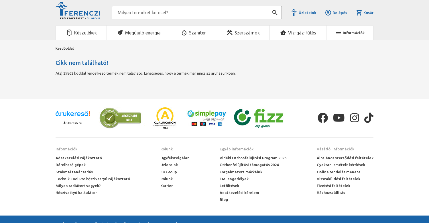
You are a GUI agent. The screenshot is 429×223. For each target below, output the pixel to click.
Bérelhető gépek (71, 165)
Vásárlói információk (335, 149)
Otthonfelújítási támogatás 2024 (249, 165)
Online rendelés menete (339, 172)
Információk (66, 149)
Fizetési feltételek (333, 186)
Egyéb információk (236, 149)
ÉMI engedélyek (234, 179)
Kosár (364, 12)
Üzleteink (307, 13)
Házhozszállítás (331, 193)
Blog (224, 199)
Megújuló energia (143, 32)
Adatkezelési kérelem (239, 193)
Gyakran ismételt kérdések (341, 165)
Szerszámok (247, 32)
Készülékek (85, 32)
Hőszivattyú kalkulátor (76, 193)
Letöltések (229, 186)
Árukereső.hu (72, 123)
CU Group (168, 172)
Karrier (166, 186)
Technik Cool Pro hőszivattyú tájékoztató (93, 179)
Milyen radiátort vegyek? (78, 186)
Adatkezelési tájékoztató (79, 158)
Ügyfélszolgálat (174, 158)
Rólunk (166, 149)
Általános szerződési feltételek (345, 158)
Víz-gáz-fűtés (302, 32)
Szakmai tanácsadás (74, 172)
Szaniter (197, 32)
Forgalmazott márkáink (241, 172)
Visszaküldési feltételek (338, 179)
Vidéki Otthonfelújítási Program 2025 (253, 158)
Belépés (336, 12)
